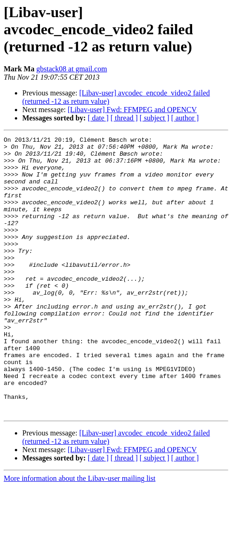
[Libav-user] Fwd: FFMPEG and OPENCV (132, 109)
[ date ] (98, 118)
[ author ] (185, 118)
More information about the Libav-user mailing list (79, 534)
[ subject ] (154, 118)
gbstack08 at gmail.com (71, 69)
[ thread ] (124, 118)
